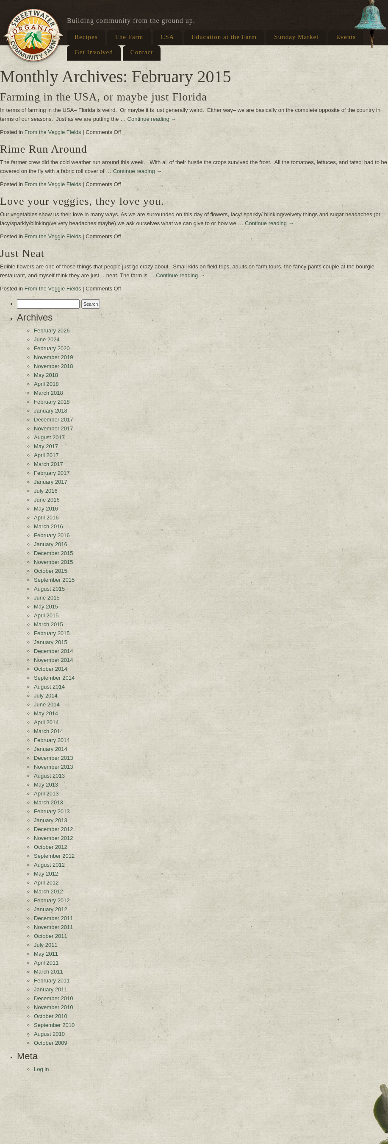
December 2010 (53, 998)
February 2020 (52, 348)
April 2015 (46, 615)
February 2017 (52, 473)
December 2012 (53, 829)
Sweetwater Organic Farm (33, 35)
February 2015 (52, 633)
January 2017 (50, 482)
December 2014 (53, 651)
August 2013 (49, 776)
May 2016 (46, 508)
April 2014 (46, 722)
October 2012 (50, 847)
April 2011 (46, 963)
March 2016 (48, 526)
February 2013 (52, 811)
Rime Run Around (43, 149)
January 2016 (50, 544)
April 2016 (46, 517)
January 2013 (50, 820)
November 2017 (53, 428)
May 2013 (46, 784)
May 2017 (46, 446)
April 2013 (46, 793)
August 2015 (49, 589)
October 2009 (50, 1043)
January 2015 (50, 642)
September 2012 (54, 856)
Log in (41, 1069)
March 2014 (48, 731)
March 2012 (48, 891)
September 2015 (54, 580)
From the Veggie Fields (53, 132)
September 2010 (54, 1025)
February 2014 (52, 740)
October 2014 (50, 669)
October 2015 (50, 571)
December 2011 (53, 918)
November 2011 (53, 927)
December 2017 (53, 419)
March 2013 (48, 802)
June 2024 (47, 339)
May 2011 (46, 954)
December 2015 (53, 553)
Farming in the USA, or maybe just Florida (103, 97)
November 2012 (53, 838)
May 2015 (46, 606)
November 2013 (53, 767)
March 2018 (48, 393)
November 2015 (53, 562)
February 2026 (52, 330)
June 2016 (47, 500)
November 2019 (53, 357)
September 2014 (54, 678)
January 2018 (50, 410)
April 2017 (46, 455)
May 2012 (46, 874)
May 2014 (46, 713)
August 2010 (49, 1034)
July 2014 (46, 695)
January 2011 (50, 989)
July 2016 (46, 491)
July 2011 (46, 945)
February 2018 (52, 402)
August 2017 (49, 437)
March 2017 (48, 464)
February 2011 (52, 980)
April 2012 (46, 882)
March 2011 (48, 971)
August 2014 (49, 687)
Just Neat (22, 253)
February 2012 (52, 900)
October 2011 (50, 936)
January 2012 (50, 909)
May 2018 (46, 375)
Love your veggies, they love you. (82, 201)
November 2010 (53, 1007)
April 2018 (46, 384)
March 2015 (48, 624)
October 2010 (50, 1016)
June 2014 (47, 704)
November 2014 (53, 660)
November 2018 (53, 366)
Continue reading (152, 119)
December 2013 (53, 758)
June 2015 (47, 597)
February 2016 (52, 535)
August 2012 (49, 865)
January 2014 (50, 749)
